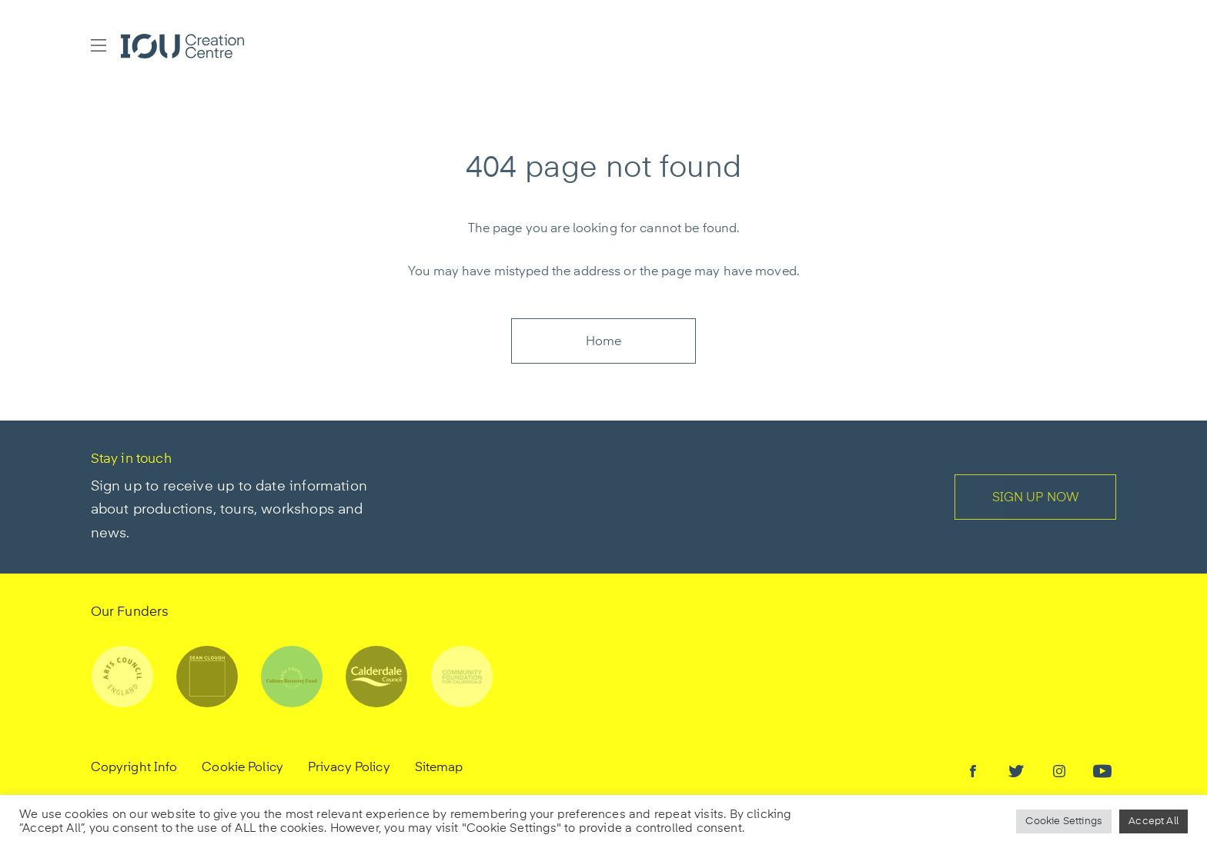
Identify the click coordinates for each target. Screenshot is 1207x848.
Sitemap (439, 768)
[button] (98, 46)
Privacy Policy (349, 768)
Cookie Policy (242, 768)
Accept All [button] (1153, 821)
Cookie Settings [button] (1063, 821)
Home (604, 342)
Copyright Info (134, 768)
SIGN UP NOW (1035, 498)
